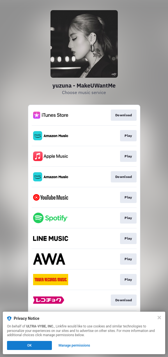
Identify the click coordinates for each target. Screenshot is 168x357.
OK (29, 345)
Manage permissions (74, 345)
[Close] (159, 317)
